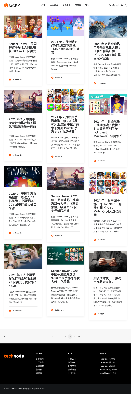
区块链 (39, 377)
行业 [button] (44, 5)
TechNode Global (107, 370)
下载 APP (72, 363)
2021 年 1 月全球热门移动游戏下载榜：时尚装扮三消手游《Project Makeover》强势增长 (108, 133)
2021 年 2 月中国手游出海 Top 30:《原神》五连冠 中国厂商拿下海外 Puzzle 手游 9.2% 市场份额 (65, 129)
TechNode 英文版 (107, 363)
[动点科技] (12, 5)
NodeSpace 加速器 (108, 377)
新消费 (39, 374)
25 (74, 341)
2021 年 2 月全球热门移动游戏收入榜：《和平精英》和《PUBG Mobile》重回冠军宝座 (107, 55)
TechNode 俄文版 (107, 367)
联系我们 (72, 374)
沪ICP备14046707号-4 (37, 393)
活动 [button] (87, 5)
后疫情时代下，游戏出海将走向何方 (107, 284)
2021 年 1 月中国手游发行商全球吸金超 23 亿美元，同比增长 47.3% (23, 285)
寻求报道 (72, 370)
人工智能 (40, 367)
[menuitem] (44, 5)
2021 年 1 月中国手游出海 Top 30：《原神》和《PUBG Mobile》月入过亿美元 (108, 212)
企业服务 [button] (54, 5)
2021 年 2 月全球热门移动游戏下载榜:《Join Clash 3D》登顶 (65, 51)
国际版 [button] (78, 5)
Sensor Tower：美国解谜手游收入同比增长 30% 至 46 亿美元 (23, 51)
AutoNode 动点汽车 (108, 374)
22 (61, 341)
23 (66, 341)
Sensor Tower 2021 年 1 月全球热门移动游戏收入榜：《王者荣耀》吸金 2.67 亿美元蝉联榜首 (65, 208)
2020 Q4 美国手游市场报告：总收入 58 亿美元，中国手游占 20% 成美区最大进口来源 (22, 205)
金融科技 (40, 370)
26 (79, 341)
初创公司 (40, 363)
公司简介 (72, 367)
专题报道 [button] (66, 5)
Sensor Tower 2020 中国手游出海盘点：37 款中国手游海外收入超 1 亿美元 (65, 280)
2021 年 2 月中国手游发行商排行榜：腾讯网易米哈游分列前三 (22, 129)
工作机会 (72, 377)
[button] (110, 5)
